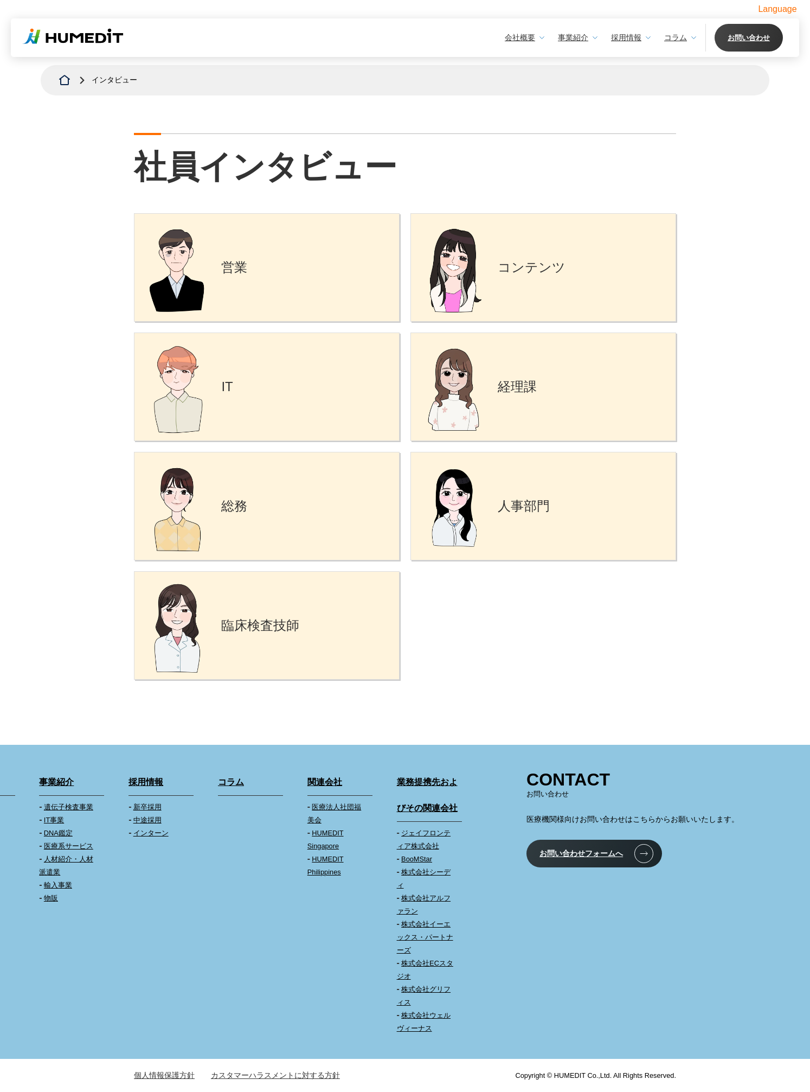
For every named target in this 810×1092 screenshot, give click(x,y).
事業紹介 (573, 37)
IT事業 (54, 820)
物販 (51, 898)
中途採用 (147, 820)
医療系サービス (68, 846)
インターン (151, 833)
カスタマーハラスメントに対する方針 (275, 1075)
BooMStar (416, 859)
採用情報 (626, 37)
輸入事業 (58, 885)
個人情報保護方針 (164, 1075)
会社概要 (520, 37)
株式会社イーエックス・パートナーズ (425, 937)
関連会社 (324, 782)
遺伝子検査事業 (68, 807)
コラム (675, 37)
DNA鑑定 (58, 833)
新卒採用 (147, 807)
